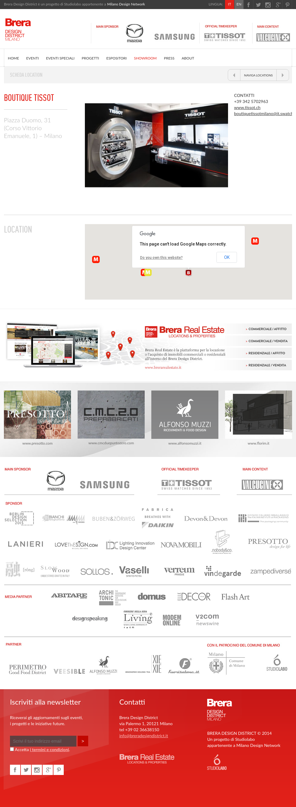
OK (227, 257)
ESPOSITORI (116, 58)
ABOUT (188, 58)
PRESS (169, 58)
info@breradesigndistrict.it (143, 735)
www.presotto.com (37, 418)
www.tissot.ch (247, 107)
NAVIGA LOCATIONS (258, 75)
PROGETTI (90, 58)
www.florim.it (258, 418)
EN (238, 4)
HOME (13, 58)
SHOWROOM (145, 58)
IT (229, 4)
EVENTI (32, 58)
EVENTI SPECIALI (60, 58)
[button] (188, 273)
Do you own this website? (161, 258)
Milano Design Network (126, 4)
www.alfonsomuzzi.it (184, 418)
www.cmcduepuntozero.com (111, 418)
